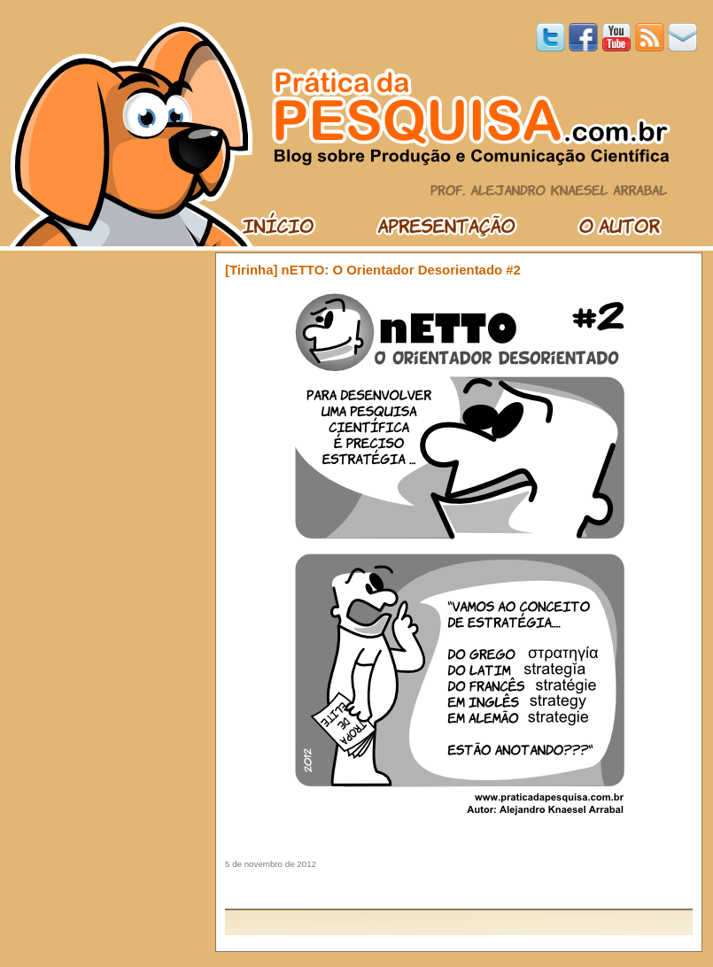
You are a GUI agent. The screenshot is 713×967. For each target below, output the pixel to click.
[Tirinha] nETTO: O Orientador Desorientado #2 (373, 269)
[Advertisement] (459, 888)
